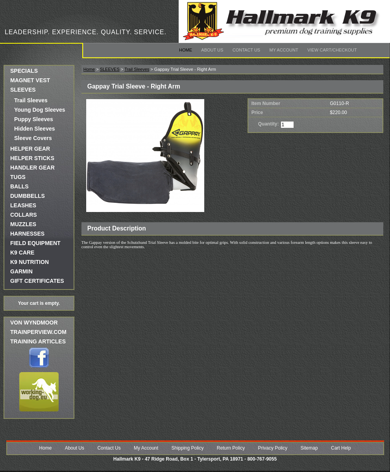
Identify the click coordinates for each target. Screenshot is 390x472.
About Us (212, 50)
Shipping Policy (187, 448)
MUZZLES (23, 224)
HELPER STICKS (32, 158)
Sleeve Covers (33, 138)
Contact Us (247, 50)
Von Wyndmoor (34, 322)
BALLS (19, 186)
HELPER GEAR (30, 149)
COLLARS (23, 215)
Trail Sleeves (31, 100)
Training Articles (38, 341)
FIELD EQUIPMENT (35, 243)
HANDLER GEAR (32, 167)
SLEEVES (23, 90)
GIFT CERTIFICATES (37, 281)
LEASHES (23, 205)
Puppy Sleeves (33, 119)
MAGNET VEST (30, 80)
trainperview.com (38, 332)
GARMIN (21, 271)
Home (185, 50)
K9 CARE (22, 252)
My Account (284, 50)
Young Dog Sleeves (39, 110)
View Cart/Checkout (332, 50)
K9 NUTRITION (29, 262)
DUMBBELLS (27, 196)
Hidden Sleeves (34, 128)
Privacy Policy (273, 448)
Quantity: (268, 124)
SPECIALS (24, 71)
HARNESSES (27, 233)
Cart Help (341, 448)
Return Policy (231, 448)
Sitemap (309, 448)
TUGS (18, 177)
